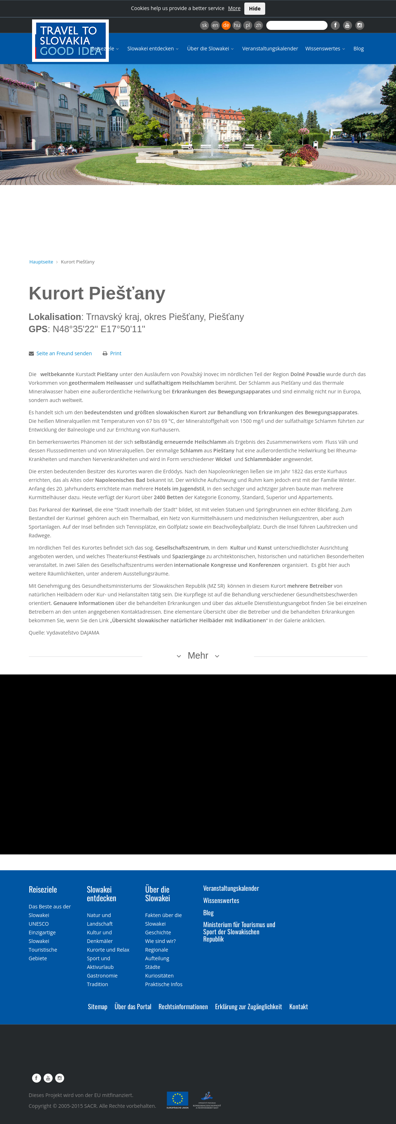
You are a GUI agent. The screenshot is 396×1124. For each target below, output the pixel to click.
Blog (358, 48)
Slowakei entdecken (153, 48)
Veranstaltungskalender (270, 48)
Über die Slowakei (211, 48)
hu (237, 25)
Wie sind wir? (160, 941)
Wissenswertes (325, 48)
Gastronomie (102, 975)
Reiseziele (105, 48)
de (226, 25)
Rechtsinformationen (183, 1006)
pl (248, 25)
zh (258, 25)
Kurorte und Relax (108, 949)
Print (115, 353)
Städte (152, 966)
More (234, 8)
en (215, 25)
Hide (255, 8)
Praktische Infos (164, 984)
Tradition (97, 984)
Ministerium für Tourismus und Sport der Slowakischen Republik (239, 931)
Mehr (198, 655)
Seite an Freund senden (64, 353)
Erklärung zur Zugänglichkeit (248, 1006)
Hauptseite (41, 261)
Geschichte (158, 932)
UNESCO (39, 923)
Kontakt (298, 1006)
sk (204, 25)
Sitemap (97, 1006)
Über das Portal (133, 1006)
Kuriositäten (159, 975)
